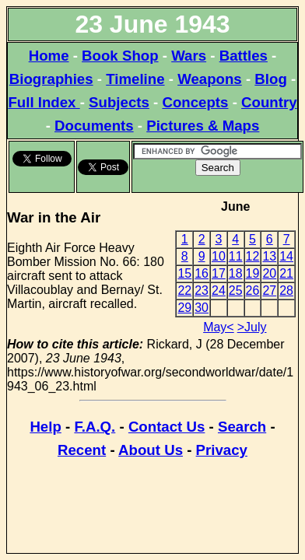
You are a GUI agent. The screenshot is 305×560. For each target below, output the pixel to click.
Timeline (135, 79)
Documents (94, 125)
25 (236, 290)
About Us (150, 450)
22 (184, 290)
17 (219, 273)
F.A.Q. (94, 426)
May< (218, 327)
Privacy (221, 450)
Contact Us (166, 426)
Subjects (119, 102)
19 (253, 273)
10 (219, 256)
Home (49, 55)
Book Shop (120, 55)
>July (252, 327)
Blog (270, 79)
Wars (188, 55)
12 (253, 256)
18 (236, 273)
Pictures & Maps (202, 125)
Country (269, 102)
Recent (82, 450)
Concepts (195, 102)
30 (202, 307)
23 (202, 290)
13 (269, 256)
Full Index (43, 102)
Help (45, 426)
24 (219, 290)
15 (184, 273)
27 (269, 290)
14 (286, 256)
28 (286, 290)
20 (269, 273)
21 (286, 273)
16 (202, 273)
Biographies (51, 79)
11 (236, 256)
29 (184, 307)
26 (253, 290)
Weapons (209, 79)
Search (242, 426)
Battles (243, 55)
